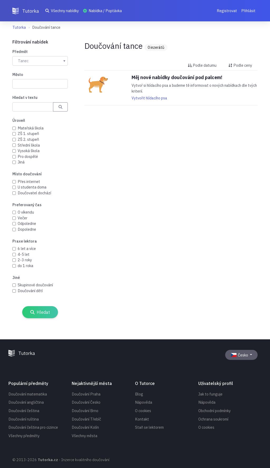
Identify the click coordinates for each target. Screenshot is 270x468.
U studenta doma (32, 187)
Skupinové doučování (35, 284)
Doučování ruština (23, 419)
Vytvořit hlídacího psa (149, 98)
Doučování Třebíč (86, 419)
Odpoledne (27, 223)
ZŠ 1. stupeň (28, 133)
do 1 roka (25, 265)
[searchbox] (16, 83)
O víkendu (26, 212)
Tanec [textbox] (23, 60)
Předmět (20, 51)
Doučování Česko (86, 402)
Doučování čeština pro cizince (33, 427)
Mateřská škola (31, 128)
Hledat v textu (24, 97)
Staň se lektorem (149, 427)
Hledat (40, 312)
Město (17, 74)
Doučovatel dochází (34, 192)
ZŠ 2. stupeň (28, 139)
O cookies (143, 410)
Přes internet (29, 181)
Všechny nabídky (62, 10)
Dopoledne (27, 229)
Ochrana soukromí (213, 419)
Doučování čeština (23, 410)
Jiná (21, 162)
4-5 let (24, 254)
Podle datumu (202, 65)
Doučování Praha (86, 394)
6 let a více (27, 248)
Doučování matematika (27, 394)
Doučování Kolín (85, 427)
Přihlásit (248, 10)
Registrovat (227, 10)
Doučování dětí (30, 290)
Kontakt (142, 419)
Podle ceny (240, 65)
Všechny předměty (24, 435)
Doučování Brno (85, 410)
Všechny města (84, 435)
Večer (22, 217)
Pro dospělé (28, 156)
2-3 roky (25, 259)
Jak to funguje (210, 394)
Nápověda (143, 402)
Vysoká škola (29, 150)
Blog (139, 394)
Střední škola (29, 145)
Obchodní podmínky (214, 410)
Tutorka (19, 27)
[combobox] (40, 61)
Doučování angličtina (26, 402)
